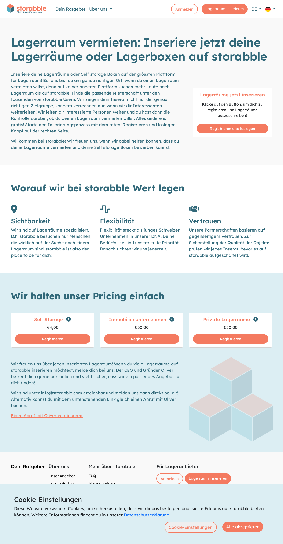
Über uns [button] (99, 9)
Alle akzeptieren (243, 526)
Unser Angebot (61, 476)
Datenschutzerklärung (146, 515)
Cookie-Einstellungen (191, 527)
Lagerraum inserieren (224, 8)
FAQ (92, 476)
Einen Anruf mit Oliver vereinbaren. (47, 415)
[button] (270, 9)
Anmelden (184, 9)
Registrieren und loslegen (232, 128)
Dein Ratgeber (70, 9)
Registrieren (52, 339)
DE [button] (254, 9)
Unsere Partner (61, 483)
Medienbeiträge (102, 483)
